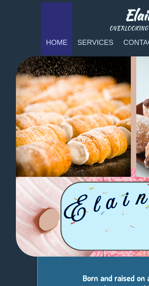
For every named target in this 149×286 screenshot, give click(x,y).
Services (95, 42)
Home (57, 42)
